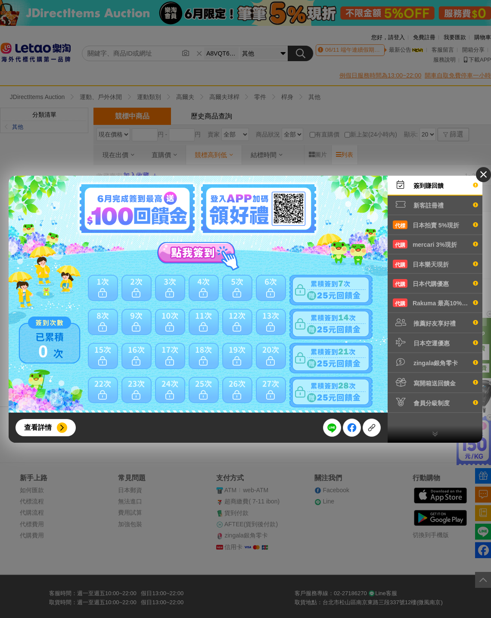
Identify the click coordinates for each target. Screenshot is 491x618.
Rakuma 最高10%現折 (435, 302)
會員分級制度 (435, 402)
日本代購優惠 (435, 283)
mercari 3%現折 (435, 244)
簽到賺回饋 (435, 184)
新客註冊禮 (435, 204)
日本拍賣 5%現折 (435, 224)
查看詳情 (38, 427)
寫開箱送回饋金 (435, 382)
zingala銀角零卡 (435, 362)
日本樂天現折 (435, 264)
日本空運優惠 (435, 342)
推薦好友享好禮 (435, 322)
